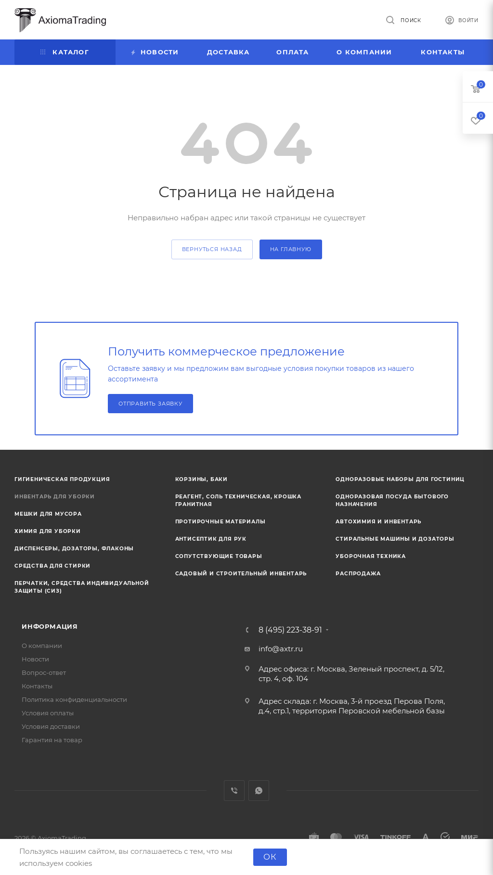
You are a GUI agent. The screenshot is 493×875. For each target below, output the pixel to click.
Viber (234, 790)
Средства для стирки (52, 566)
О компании (42, 645)
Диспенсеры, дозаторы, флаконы (74, 548)
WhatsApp (258, 790)
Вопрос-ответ (44, 672)
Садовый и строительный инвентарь (241, 574)
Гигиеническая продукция (62, 479)
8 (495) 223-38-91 (290, 630)
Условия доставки (51, 726)
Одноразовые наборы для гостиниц (400, 479)
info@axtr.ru (281, 648)
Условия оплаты (48, 713)
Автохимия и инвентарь (378, 522)
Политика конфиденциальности (74, 699)
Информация (50, 626)
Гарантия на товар (52, 740)
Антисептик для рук (210, 539)
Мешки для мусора (48, 514)
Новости (35, 659)
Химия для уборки (47, 531)
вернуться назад (212, 249)
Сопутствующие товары (218, 556)
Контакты (37, 686)
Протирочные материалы (220, 522)
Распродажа (358, 574)
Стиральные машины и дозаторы (395, 539)
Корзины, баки (201, 479)
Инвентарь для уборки (54, 497)
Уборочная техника (371, 556)
